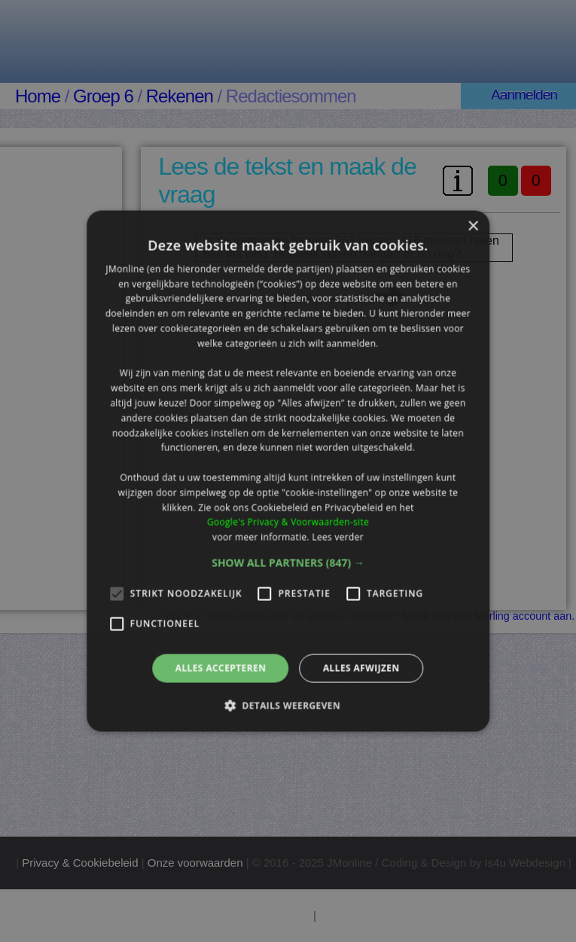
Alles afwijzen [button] (361, 668)
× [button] (472, 226)
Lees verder (338, 537)
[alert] (288, 471)
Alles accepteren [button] (221, 668)
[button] (288, 563)
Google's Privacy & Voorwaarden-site (288, 522)
